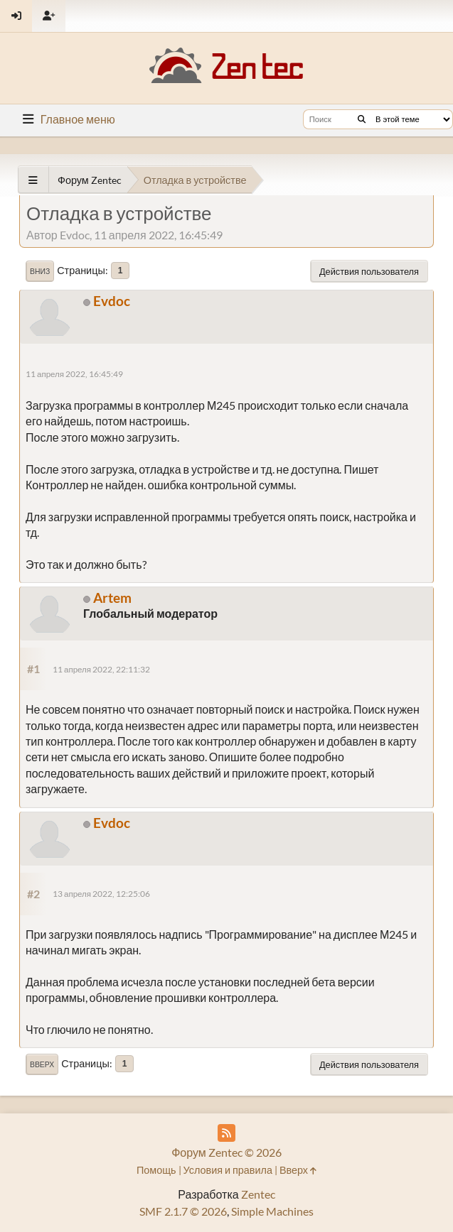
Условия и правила (227, 1170)
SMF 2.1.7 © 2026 (183, 1211)
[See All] (33, 180)
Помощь (156, 1170)
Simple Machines (272, 1211)
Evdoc (111, 301)
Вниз (40, 271)
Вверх (42, 1064)
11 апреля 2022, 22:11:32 (101, 669)
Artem (112, 597)
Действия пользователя (369, 271)
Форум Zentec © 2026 (226, 1152)
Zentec (258, 1194)
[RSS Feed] (226, 1133)
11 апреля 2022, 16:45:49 (74, 373)
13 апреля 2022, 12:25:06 (101, 893)
